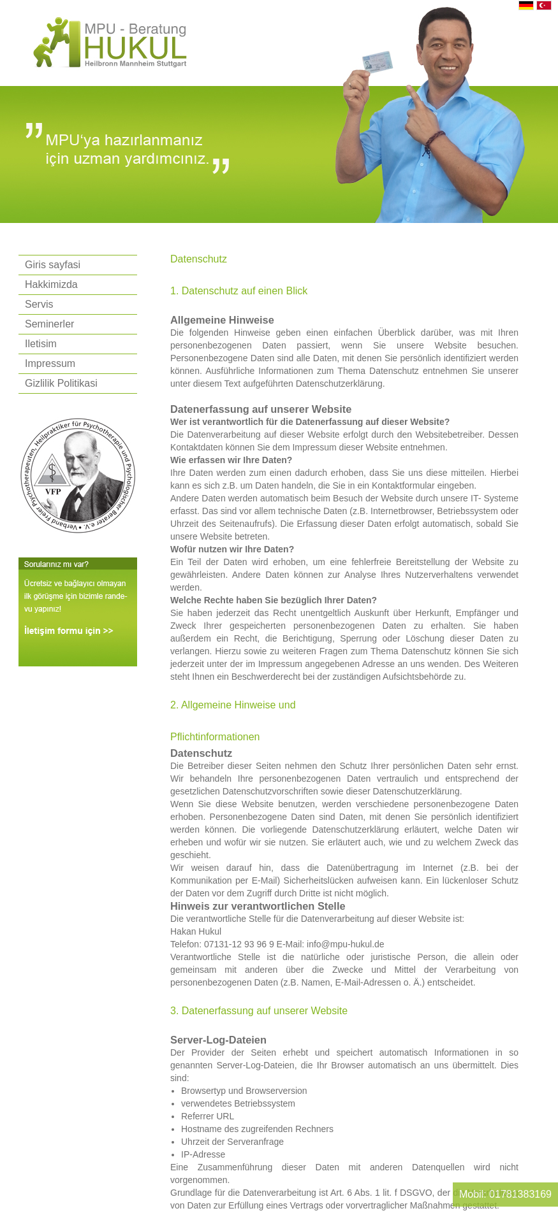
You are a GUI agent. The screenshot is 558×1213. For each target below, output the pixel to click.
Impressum (50, 363)
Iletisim (41, 343)
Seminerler (49, 324)
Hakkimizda (51, 284)
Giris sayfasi (52, 264)
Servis (39, 304)
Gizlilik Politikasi (61, 383)
